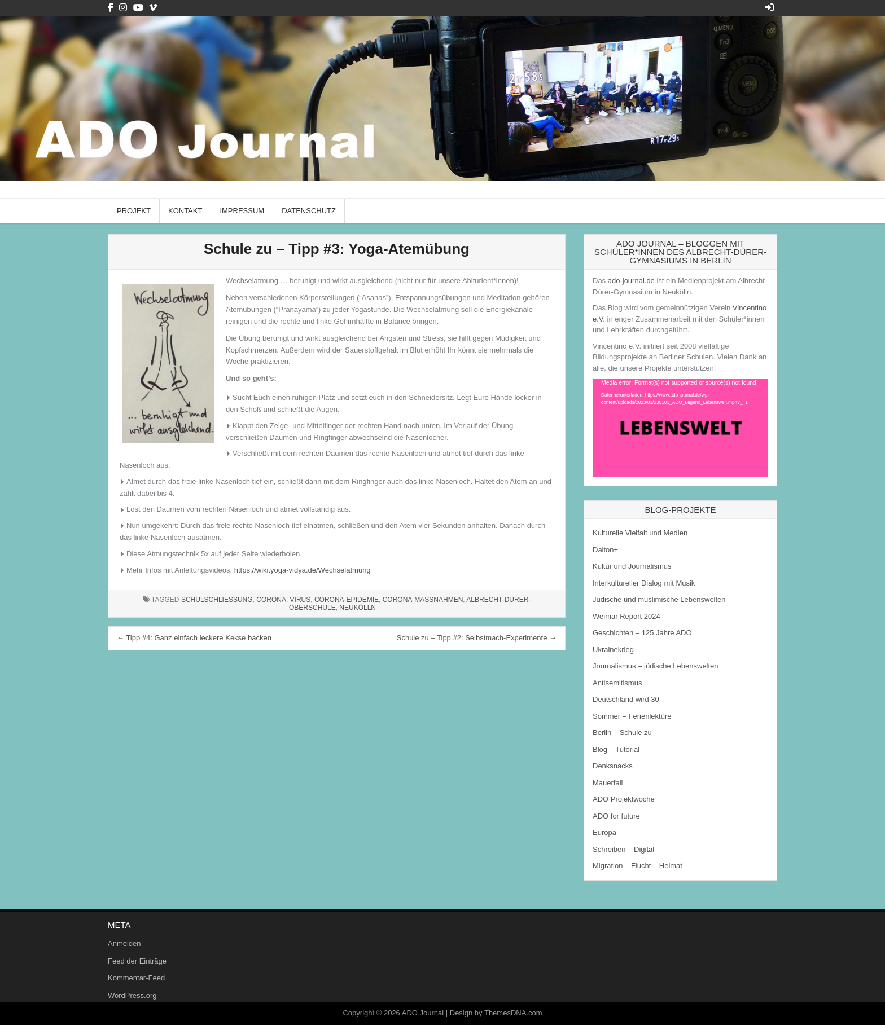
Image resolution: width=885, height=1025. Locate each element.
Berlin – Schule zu (622, 732)
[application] (680, 428)
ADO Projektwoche (624, 799)
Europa (604, 832)
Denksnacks (613, 766)
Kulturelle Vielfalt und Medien (640, 533)
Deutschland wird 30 (626, 699)
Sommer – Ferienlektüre (632, 716)
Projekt (134, 210)
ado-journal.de (631, 280)
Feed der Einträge (137, 961)
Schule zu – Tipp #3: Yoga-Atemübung (337, 248)
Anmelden (124, 943)
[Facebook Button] (110, 7)
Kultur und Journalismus (632, 566)
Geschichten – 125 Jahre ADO (642, 632)
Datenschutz (309, 210)
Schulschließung (217, 600)
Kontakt (185, 210)
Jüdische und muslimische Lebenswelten (659, 599)
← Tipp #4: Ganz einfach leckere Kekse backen (194, 638)
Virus (300, 600)
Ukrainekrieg (613, 649)
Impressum (242, 210)
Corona (271, 600)
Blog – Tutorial (616, 749)
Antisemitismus (617, 683)
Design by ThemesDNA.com (496, 1013)
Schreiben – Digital (623, 849)
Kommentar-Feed (136, 978)
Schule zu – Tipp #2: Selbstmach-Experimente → (477, 638)
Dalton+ (605, 550)
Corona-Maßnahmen (423, 600)
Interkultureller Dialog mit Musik (644, 583)
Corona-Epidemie (346, 600)
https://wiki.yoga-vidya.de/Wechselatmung (302, 570)
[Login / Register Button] (769, 7)
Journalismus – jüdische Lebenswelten (655, 666)
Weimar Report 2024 (626, 616)
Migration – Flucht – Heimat (637, 865)
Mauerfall (608, 782)
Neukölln (357, 608)
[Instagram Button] (123, 7)
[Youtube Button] (138, 7)
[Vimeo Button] (153, 7)
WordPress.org (132, 995)
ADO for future (616, 816)
